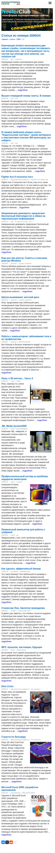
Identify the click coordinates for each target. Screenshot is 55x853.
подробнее (23, 90)
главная (4, 39)
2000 (19, 39)
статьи (12, 39)
